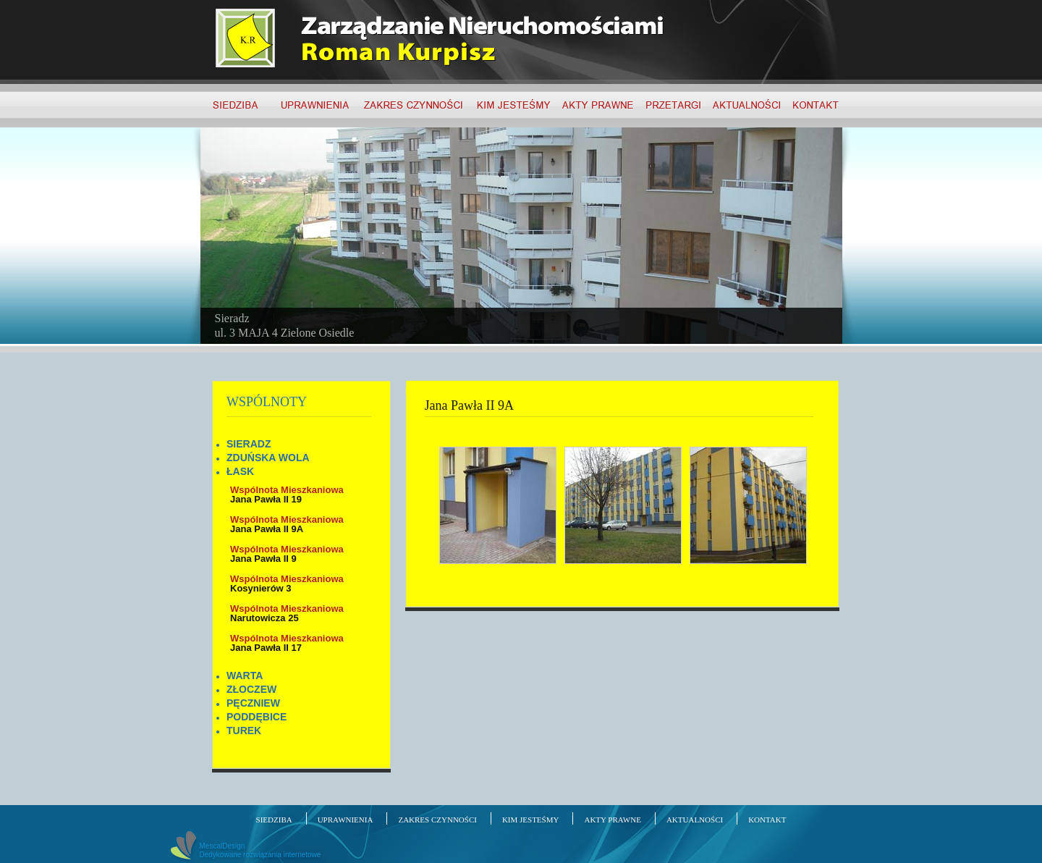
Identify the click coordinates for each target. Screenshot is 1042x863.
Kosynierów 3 (287, 583)
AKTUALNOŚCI (694, 819)
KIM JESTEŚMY (530, 819)
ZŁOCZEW (251, 689)
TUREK (243, 730)
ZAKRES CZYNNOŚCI (437, 819)
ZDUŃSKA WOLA (268, 457)
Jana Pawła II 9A (287, 524)
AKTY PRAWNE (612, 819)
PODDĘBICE (256, 717)
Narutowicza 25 (287, 613)
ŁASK (240, 471)
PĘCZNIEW (253, 703)
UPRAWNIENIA (345, 819)
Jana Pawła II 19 (287, 494)
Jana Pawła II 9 (287, 554)
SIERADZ (248, 444)
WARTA (244, 675)
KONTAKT (767, 819)
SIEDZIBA (274, 819)
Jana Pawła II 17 (287, 643)
